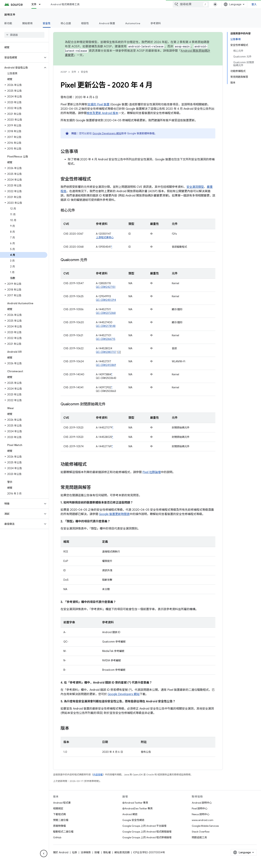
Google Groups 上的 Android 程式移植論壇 (146, 837)
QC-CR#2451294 (106, 300)
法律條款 (86, 852)
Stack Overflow (201, 831)
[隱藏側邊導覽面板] (43, 853)
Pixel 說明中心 (200, 808)
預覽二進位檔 (60, 820)
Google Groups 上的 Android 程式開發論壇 (146, 831)
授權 (97, 852)
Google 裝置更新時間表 (114, 514)
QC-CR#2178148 (105, 326)
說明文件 (10, 14)
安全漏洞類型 (195, 187)
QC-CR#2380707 (106, 352)
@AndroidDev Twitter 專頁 (137, 808)
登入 (254, 4)
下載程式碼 (59, 814)
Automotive (132, 23)
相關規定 (58, 808)
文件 (73, 71)
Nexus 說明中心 (201, 814)
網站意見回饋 (122, 852)
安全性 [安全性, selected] (47, 23)
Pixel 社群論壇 (151, 472)
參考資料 (155, 23)
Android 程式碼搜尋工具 (65, 4)
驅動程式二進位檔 (63, 831)
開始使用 (27, 23)
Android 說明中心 (202, 802)
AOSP (64, 71)
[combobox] (191, 4)
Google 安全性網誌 (133, 820)
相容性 (85, 23)
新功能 (8, 23)
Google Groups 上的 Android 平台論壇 (144, 825)
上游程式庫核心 (105, 237)
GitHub (57, 837)
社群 (74, 852)
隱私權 (107, 852)
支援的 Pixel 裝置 (98, 104)
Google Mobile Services (205, 825)
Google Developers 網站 (106, 133)
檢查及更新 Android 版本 (102, 113)
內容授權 (98, 774)
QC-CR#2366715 (105, 339)
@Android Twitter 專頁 (135, 802)
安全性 (84, 71)
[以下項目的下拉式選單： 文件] (41, 4)
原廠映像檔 (59, 825)
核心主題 (66, 23)
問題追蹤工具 (199, 837)
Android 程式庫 (62, 802)
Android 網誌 (129, 814)
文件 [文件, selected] (34, 4)
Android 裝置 (107, 23)
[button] (21, 57)
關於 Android (60, 852)
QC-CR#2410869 (106, 365)
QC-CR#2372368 (106, 313)
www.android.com (202, 820)
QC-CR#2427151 (105, 287)
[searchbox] (24, 35)
